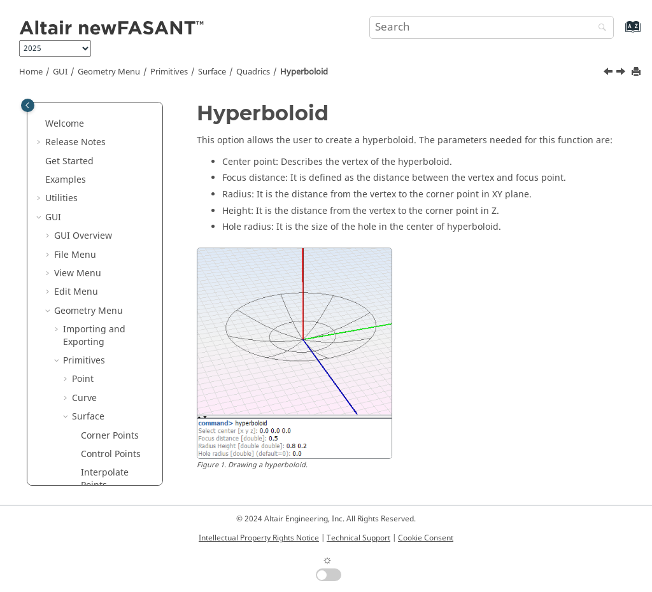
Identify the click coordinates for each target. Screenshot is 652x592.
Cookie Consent (425, 538)
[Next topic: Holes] (622, 73)
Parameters (87, 428)
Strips (93, 222)
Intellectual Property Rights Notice (259, 538)
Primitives (169, 72)
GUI (60, 72)
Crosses (97, 203)
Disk (90, 129)
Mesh (84, 390)
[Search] (599, 28)
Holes (92, 297)
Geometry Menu (109, 72)
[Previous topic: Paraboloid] (609, 73)
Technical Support (358, 538)
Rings (93, 185)
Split (90, 353)
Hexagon (99, 147)
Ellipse (95, 166)
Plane (92, 110)
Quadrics (253, 72)
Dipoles (97, 316)
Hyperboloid (304, 72)
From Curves (107, 334)
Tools (74, 409)
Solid (82, 372)
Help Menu (77, 465)
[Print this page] (637, 72)
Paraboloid (113, 260)
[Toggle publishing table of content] (27, 105)
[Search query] (491, 27)
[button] (76, 110)
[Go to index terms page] (619, 32)
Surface (212, 72)
